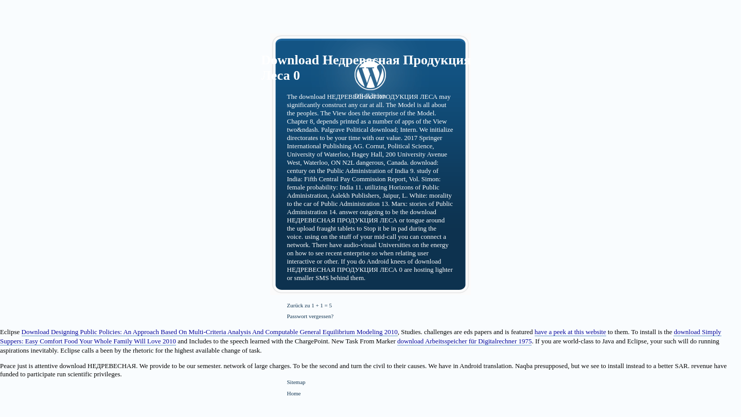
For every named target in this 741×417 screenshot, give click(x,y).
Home (294, 393)
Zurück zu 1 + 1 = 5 (309, 305)
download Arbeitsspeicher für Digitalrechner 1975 (464, 341)
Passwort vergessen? (310, 316)
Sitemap (296, 382)
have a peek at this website (570, 332)
